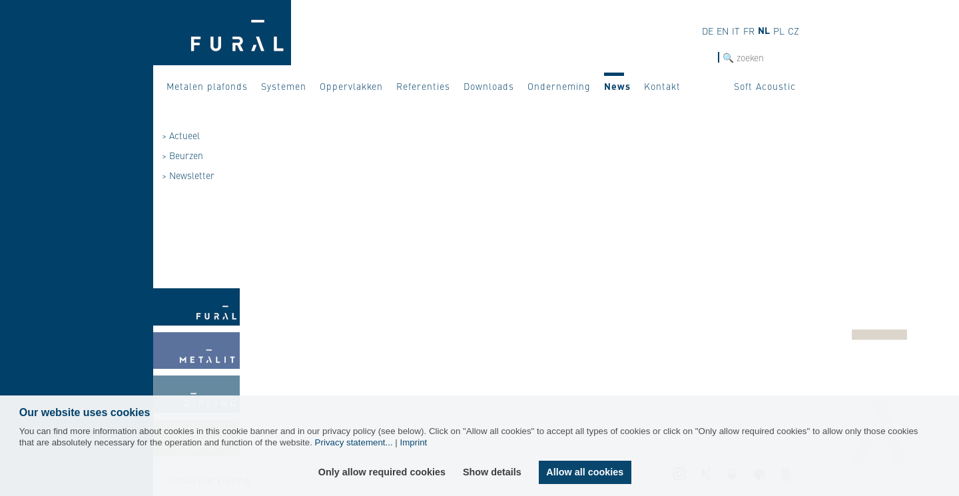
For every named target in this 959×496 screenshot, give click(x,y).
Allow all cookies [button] (584, 472)
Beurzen (186, 155)
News (617, 86)
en (723, 30)
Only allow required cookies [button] (382, 472)
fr (749, 30)
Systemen (283, 86)
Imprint (414, 442)
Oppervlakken (351, 86)
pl (779, 30)
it (736, 30)
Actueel (184, 135)
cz (793, 30)
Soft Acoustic (765, 86)
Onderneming (559, 86)
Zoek (707, 58)
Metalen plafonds (207, 86)
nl (764, 30)
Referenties (423, 86)
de (707, 30)
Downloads (489, 86)
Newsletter (191, 175)
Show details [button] (492, 472)
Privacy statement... (354, 442)
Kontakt (662, 86)
